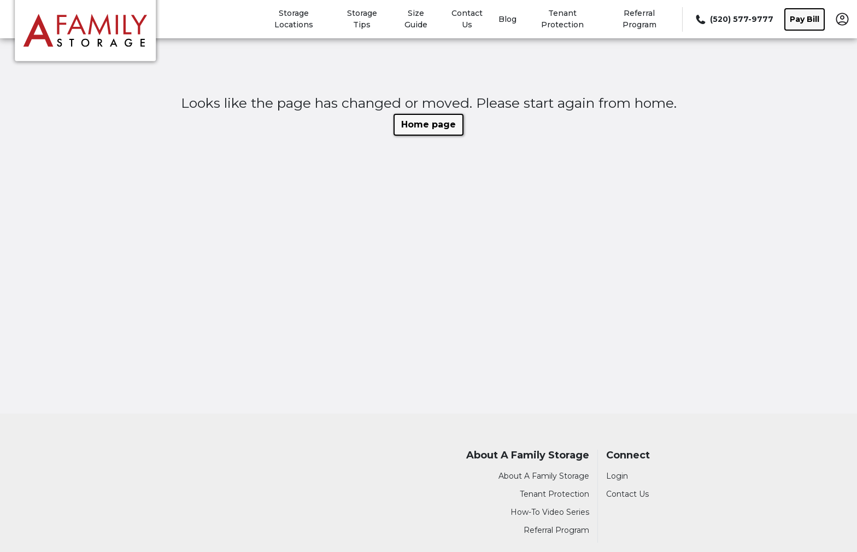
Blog (507, 19)
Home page (428, 124)
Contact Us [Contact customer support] (627, 494)
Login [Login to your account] (617, 476)
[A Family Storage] (85, 34)
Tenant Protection (554, 494)
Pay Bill (804, 19)
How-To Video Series (549, 512)
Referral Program (556, 530)
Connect (628, 455)
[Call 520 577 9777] (733, 19)
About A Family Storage (527, 455)
